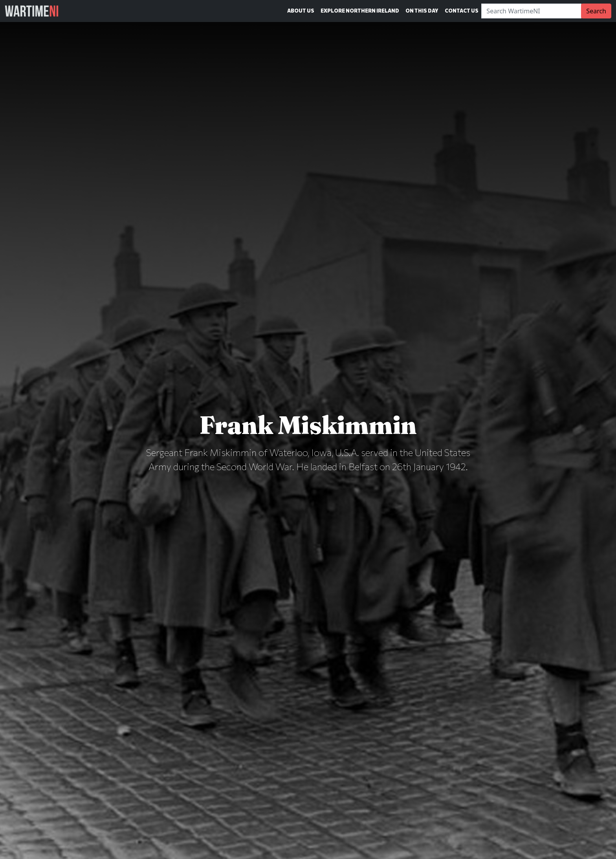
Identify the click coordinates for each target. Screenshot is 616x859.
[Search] (531, 11)
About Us (300, 10)
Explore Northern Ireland (360, 10)
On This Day (421, 10)
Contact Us (461, 10)
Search (596, 11)
